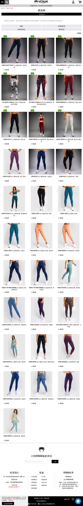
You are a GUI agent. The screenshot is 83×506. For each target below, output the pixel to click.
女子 (5, 8)
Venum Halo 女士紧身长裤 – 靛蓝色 (41, 176)
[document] (14, 500)
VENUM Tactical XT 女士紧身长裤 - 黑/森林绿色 (14, 214)
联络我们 (34, 485)
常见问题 (34, 476)
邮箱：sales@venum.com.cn (14, 482)
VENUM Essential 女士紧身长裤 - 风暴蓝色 (14, 325)
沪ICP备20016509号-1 (41, 501)
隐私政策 (44, 479)
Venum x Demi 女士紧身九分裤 (68, 213)
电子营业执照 (32, 504)
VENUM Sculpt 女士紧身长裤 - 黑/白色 (14, 139)
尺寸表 (43, 476)
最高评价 (62, 29)
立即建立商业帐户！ (14, 487)
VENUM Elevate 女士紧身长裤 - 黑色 (41, 213)
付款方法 (44, 482)
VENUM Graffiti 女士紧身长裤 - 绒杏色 (69, 250)
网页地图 (34, 488)
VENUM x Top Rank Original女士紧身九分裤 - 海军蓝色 (14, 289)
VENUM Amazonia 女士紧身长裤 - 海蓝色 (14, 399)
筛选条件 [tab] (42, 14)
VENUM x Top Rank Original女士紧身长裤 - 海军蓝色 (41, 289)
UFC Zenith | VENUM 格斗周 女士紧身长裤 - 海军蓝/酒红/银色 (41, 103)
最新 (21, 26)
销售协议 (44, 485)
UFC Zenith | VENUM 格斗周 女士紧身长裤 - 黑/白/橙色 (14, 103)
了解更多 (10, 500)
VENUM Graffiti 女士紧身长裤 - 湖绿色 (14, 436)
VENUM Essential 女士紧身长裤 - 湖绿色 (68, 288)
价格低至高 (61, 26)
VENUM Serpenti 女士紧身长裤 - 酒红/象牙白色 (41, 140)
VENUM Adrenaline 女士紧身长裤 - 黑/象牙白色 (68, 66)
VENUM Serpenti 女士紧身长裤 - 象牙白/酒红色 (68, 140)
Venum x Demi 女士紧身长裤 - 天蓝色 (14, 250)
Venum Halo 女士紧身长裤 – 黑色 (68, 176)
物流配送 (34, 479)
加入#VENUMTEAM (68, 479)
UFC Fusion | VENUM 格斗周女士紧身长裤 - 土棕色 (68, 326)
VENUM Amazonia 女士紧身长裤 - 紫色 (68, 362)
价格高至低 (21, 29)
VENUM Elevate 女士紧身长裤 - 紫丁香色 (14, 176)
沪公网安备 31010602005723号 (46, 504)
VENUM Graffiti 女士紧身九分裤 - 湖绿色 (14, 362)
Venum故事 (68, 476)
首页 (2, 8)
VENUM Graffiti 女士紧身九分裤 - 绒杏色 (41, 250)
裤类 (8, 8)
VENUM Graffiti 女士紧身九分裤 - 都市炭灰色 (41, 362)
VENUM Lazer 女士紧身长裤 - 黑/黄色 (41, 65)
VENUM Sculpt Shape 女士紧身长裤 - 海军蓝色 (14, 66)
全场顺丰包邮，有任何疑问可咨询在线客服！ (41, 5)
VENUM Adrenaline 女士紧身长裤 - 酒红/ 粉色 (69, 102)
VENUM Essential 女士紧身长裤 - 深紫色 (41, 325)
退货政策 (34, 482)
